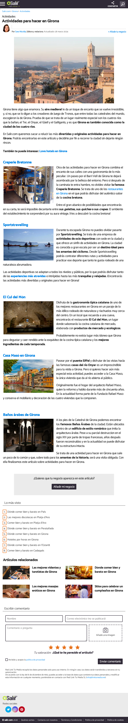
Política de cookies (115, 720)
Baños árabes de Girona (21, 415)
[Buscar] (123, 4)
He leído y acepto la (26, 660)
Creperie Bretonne (17, 162)
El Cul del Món (14, 297)
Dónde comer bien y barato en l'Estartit (28, 545)
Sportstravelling (15, 225)
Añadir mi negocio (64, 486)
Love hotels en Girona (53, 151)
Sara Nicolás (20, 31)
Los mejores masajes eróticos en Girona (45, 589)
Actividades (25, 11)
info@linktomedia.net (96, 677)
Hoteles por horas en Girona (22, 539)
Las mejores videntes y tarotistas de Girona (46, 570)
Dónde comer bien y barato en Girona (27, 534)
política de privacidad (35, 660)
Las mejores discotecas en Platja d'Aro (28, 517)
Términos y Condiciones (71, 720)
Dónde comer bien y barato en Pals (26, 512)
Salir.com (6, 11)
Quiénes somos (27, 720)
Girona (15, 6)
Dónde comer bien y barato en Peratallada (30, 528)
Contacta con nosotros (48, 720)
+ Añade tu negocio (117, 32)
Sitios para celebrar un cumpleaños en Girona (109, 589)
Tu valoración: (42, 653)
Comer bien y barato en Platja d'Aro (26, 523)
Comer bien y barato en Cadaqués (25, 550)
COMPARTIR (113, 4)
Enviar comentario (110, 661)
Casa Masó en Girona (19, 356)
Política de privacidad (94, 720)
